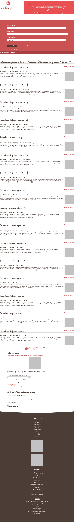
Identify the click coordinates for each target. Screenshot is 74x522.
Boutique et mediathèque (36, 434)
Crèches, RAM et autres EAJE (37, 503)
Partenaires (37, 436)
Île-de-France (37, 482)
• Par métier (10, 31)
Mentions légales (37, 433)
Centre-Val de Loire (37, 477)
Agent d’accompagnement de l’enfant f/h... (21, 399)
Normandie (36, 487)
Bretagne (37, 475)
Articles (11, 380)
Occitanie (37, 491)
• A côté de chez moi (12, 25)
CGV (37, 431)
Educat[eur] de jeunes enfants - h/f (14, 67)
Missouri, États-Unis (37, 485)
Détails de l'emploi (69, 66)
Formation (37, 506)
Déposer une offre (37, 429)
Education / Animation (37, 504)
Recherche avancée (12, 49)
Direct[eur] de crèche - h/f (11, 138)
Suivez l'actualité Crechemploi (15, 386)
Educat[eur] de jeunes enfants (12, 296)
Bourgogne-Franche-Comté (37, 473)
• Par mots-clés (11, 37)
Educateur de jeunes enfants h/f (12, 190)
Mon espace (37, 426)
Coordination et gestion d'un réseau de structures (37, 501)
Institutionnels (37, 510)
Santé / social (37, 513)
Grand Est (37, 479)
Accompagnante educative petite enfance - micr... (23, 392)
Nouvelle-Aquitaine (37, 489)
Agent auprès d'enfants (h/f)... (17, 395)
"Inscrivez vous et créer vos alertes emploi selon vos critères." (21, 372)
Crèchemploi (4, 52)
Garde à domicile (37, 508)
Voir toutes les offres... (24, 46)
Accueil (37, 422)
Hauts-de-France (37, 480)
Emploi (18, 380)
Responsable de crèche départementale (37, 511)
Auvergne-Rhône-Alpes (37, 472)
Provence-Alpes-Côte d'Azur (37, 494)
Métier (25, 380)
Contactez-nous (11, 384)
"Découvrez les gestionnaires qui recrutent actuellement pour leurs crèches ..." (25, 355)
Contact (37, 421)
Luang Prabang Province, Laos (37, 484)
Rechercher (12, 46)
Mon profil (37, 427)
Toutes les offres (37, 424)
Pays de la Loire (37, 492)
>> (47, 348)
